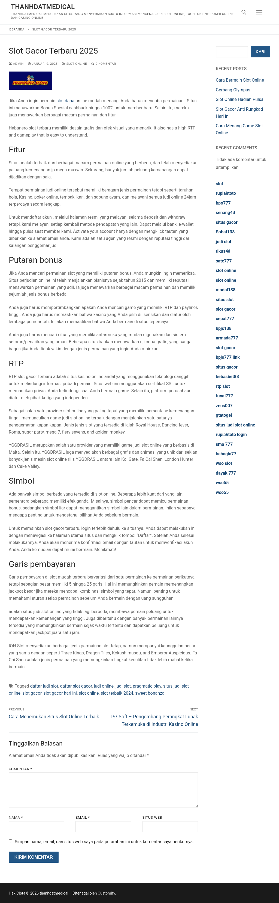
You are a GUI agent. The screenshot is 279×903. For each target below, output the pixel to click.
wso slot (224, 463)
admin (16, 64)
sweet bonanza (150, 693)
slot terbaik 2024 (117, 693)
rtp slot (223, 386)
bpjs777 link (228, 357)
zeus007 (224, 405)
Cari (260, 52)
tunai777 (224, 395)
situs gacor (227, 222)
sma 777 (224, 444)
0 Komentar (103, 64)
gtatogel (224, 415)
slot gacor (31, 693)
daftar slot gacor (76, 686)
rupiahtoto (226, 193)
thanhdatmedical (43, 7)
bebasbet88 (227, 376)
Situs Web (152, 817)
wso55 (222, 482)
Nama (16, 817)
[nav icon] (259, 12)
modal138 (225, 289)
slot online (89, 693)
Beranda (17, 29)
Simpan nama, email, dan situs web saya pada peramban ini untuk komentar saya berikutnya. (104, 841)
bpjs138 (224, 328)
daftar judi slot (44, 686)
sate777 (224, 261)
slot (219, 183)
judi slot (123, 686)
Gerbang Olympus (233, 89)
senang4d (225, 212)
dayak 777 (226, 473)
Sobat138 (225, 231)
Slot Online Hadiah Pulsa (239, 99)
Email (82, 817)
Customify (106, 893)
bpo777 (223, 203)
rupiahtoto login (231, 434)
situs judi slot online (235, 425)
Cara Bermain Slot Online (240, 80)
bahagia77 (226, 453)
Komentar (20, 769)
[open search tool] (243, 12)
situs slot (225, 299)
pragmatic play (147, 686)
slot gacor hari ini (60, 693)
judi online (104, 686)
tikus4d (223, 251)
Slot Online (74, 64)
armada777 (227, 338)
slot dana (65, 100)
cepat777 (225, 318)
